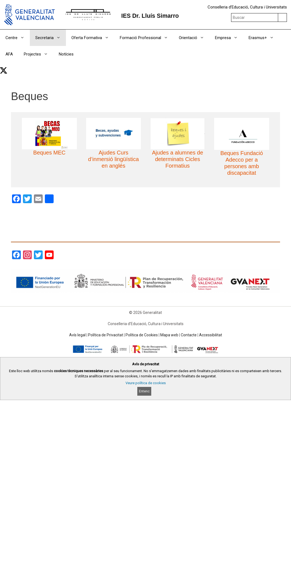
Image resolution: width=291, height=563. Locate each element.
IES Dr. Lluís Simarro (150, 16)
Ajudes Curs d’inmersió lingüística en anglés (113, 159)
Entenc (144, 391)
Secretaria (50, 38)
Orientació (194, 38)
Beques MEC (49, 153)
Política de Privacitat (105, 335)
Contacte (189, 335)
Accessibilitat (210, 335)
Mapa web (169, 335)
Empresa (229, 38)
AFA (9, 54)
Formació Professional (146, 38)
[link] (3, 70)
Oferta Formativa (92, 38)
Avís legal (77, 335)
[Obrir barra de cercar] (283, 70)
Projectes (38, 54)
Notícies (66, 54)
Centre (17, 38)
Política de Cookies (142, 335)
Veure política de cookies (146, 383)
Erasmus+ (264, 38)
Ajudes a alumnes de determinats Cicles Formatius (177, 159)
